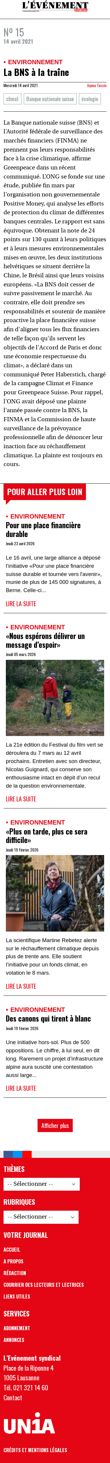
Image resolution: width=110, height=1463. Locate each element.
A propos (13, 1261)
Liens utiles (17, 1296)
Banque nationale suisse (50, 99)
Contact (13, 1397)
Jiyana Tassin (96, 85)
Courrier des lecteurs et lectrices (44, 1284)
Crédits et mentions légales (35, 1450)
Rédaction (15, 1273)
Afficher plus (55, 1125)
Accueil (12, 1249)
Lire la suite (21, 603)
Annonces (14, 1339)
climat (12, 99)
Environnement (35, 62)
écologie (90, 99)
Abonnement (17, 1328)
